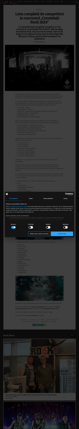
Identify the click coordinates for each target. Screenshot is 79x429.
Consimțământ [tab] (13, 198)
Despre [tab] (66, 198)
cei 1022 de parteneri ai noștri (18, 206)
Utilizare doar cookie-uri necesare (39, 233)
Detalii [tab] (31, 198)
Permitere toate (62, 233)
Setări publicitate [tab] (48, 198)
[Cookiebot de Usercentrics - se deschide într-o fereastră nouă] (66, 194)
